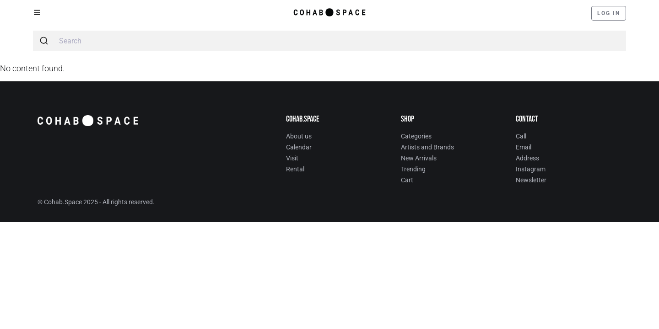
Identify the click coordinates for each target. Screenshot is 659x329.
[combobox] (329, 41)
